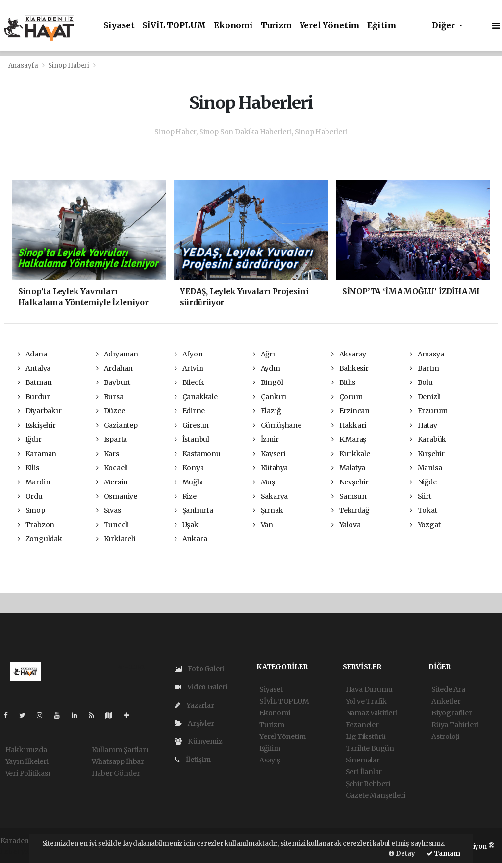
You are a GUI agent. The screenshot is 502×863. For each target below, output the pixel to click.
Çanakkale (196, 396)
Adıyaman (117, 354)
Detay (402, 853)
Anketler (445, 701)
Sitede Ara (448, 689)
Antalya (34, 368)
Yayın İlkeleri (27, 761)
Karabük (428, 439)
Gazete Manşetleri (376, 795)
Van (263, 524)
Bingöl (268, 382)
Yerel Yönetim (330, 26)
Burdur (34, 396)
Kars (107, 453)
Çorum (347, 396)
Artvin (189, 368)
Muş (264, 482)
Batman (34, 382)
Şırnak (268, 510)
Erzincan (350, 410)
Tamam (443, 853)
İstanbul (192, 439)
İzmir (266, 439)
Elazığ (266, 410)
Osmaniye (116, 496)
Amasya (427, 354)
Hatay (423, 425)
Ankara (191, 538)
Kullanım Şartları (120, 749)
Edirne (189, 410)
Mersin (111, 482)
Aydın (266, 368)
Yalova (345, 524)
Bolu (421, 382)
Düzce (110, 410)
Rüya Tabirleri (454, 724)
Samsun (348, 496)
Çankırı (269, 396)
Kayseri (269, 453)
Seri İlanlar (364, 771)
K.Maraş (348, 439)
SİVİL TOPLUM (174, 26)
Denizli (425, 396)
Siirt (420, 496)
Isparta (111, 439)
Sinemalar (363, 760)
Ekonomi (233, 26)
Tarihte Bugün (370, 748)
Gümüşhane (277, 425)
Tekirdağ (350, 510)
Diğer (444, 26)
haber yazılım (23, 851)
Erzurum (429, 410)
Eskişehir (37, 425)
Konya (189, 467)
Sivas (108, 510)
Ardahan (114, 368)
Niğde (423, 482)
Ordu (30, 496)
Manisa (426, 467)
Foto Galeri (200, 668)
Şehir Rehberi (368, 783)
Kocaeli (112, 467)
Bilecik (189, 382)
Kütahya (270, 467)
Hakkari (348, 425)
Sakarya (270, 496)
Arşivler (194, 723)
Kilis (28, 467)
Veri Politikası (27, 773)
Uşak (187, 524)
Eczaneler (362, 724)
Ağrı (264, 354)
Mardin (34, 482)
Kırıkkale (350, 453)
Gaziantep (117, 425)
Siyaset (119, 26)
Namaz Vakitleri (372, 713)
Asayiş (269, 760)
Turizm (276, 26)
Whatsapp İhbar (118, 761)
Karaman (37, 453)
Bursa (110, 396)
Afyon (189, 354)
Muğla (189, 482)
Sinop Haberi (68, 65)
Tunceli (112, 524)
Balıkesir (350, 368)
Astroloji (445, 736)
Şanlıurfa (194, 510)
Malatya (348, 467)
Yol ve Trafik (366, 701)
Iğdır (30, 439)
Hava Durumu (369, 689)
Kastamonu (198, 453)
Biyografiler (451, 713)
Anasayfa (24, 65)
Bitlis (343, 382)
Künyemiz (199, 741)
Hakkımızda (26, 749)
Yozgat (425, 524)
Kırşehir (427, 453)
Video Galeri (201, 687)
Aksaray (348, 354)
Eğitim (381, 26)
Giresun (192, 425)
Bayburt (113, 382)
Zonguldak (40, 538)
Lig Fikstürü (366, 736)
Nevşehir (350, 482)
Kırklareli (115, 538)
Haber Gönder (116, 773)
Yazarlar (194, 705)
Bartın (424, 368)
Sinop (31, 510)
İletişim (193, 759)
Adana (32, 354)
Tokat (423, 510)
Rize (186, 496)
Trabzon (36, 524)
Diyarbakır (40, 410)
